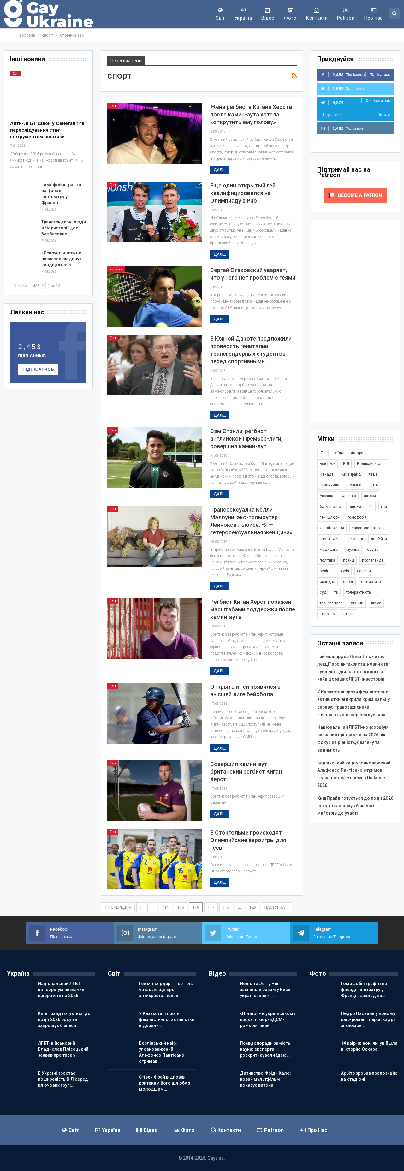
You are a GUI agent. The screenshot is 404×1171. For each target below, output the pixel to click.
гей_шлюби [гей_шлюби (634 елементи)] (330, 517)
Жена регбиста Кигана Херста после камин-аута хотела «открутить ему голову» (251, 114)
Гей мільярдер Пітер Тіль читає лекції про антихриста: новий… (166, 989)
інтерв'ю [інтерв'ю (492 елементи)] (327, 614)
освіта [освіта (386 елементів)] (372, 549)
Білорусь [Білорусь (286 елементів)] (327, 463)
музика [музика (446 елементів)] (352, 549)
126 (252, 907)
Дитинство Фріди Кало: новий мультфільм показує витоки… (265, 1079)
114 (165, 907)
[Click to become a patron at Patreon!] (355, 195)
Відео (268, 14)
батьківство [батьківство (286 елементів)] (330, 506)
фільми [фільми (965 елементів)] (356, 603)
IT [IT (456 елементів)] (321, 453)
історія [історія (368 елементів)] (348, 614)
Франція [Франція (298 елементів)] (348, 496)
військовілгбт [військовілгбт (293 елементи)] (361, 506)
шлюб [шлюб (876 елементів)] (376, 603)
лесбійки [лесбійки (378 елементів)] (379, 539)
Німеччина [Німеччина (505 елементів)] (329, 485)
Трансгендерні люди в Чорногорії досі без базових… (63, 227)
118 (226, 907)
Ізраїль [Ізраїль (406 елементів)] (337, 453)
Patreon (345, 14)
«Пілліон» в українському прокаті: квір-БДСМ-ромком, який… (267, 1019)
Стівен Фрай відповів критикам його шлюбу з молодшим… (164, 1082)
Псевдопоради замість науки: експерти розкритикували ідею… (265, 1049)
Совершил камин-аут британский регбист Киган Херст (246, 771)
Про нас (373, 14)
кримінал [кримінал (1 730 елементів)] (355, 539)
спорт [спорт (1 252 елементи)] (348, 582)
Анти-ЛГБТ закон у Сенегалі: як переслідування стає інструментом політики (47, 130)
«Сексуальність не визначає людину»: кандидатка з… (62, 258)
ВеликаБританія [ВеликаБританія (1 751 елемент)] (371, 463)
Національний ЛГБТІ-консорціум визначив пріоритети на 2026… (61, 989)
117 (211, 907)
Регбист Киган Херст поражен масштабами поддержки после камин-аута (252, 609)
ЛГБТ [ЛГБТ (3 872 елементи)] (373, 474)
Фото (290, 14)
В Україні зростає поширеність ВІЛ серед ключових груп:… (63, 1079)
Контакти (316, 14)
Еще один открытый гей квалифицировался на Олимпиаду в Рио (243, 193)
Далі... (220, 170)
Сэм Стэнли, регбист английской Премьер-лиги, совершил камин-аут (246, 438)
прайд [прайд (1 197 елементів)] (348, 560)
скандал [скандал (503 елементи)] (327, 582)
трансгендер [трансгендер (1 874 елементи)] (331, 603)
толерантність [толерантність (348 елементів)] (358, 592)
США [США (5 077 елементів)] (373, 485)
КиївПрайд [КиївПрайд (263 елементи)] (351, 474)
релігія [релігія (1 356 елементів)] (326, 571)
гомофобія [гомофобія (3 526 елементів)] (357, 517)
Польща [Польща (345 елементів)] (354, 485)
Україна (243, 14)
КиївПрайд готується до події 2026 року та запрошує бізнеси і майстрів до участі (355, 806)
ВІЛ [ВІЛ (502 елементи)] (346, 463)
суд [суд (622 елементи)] (323, 592)
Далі (38, 285)
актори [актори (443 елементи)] (370, 496)
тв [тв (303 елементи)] (336, 592)
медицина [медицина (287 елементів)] (329, 549)
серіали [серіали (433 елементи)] (364, 571)
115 (180, 907)
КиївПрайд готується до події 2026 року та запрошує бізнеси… (64, 1019)
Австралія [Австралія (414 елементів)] (360, 453)
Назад (19, 285)
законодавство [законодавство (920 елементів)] (366, 528)
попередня (117, 907)
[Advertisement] (355, 321)
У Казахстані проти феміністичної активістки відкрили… (166, 1019)
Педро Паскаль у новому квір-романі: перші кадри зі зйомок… (368, 1019)
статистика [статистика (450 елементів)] (371, 582)
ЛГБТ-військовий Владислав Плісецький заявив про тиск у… (63, 1049)
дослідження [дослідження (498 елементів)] (332, 528)
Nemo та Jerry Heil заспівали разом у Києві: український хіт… (266, 989)
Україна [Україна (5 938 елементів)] (326, 496)
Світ (220, 14)
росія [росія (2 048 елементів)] (344, 571)
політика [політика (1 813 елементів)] (327, 560)
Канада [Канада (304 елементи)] (327, 474)
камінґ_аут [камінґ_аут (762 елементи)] (329, 539)
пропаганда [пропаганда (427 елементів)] (372, 560)
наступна (276, 907)
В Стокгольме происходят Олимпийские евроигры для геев (248, 840)
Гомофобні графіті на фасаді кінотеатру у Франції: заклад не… (364, 989)
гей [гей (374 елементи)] (384, 506)
